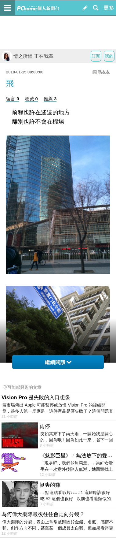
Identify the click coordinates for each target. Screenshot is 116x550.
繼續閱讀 (58, 362)
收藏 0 (31, 98)
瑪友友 (104, 72)
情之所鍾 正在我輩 (27, 56)
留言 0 (12, 98)
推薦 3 (50, 98)
